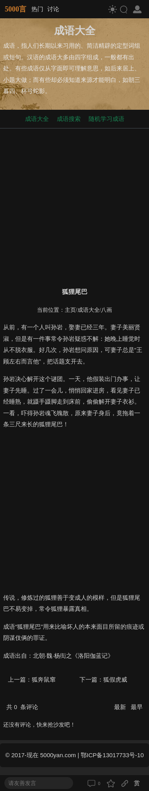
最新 (121, 707)
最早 (137, 707)
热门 (37, 9)
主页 (70, 310)
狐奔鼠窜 (44, 679)
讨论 (53, 9)
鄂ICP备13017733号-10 (112, 755)
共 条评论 (22, 707)
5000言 (15, 9)
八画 (106, 310)
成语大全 (37, 118)
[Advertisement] (74, 206)
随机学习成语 (106, 118)
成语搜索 (69, 118)
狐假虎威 (115, 679)
